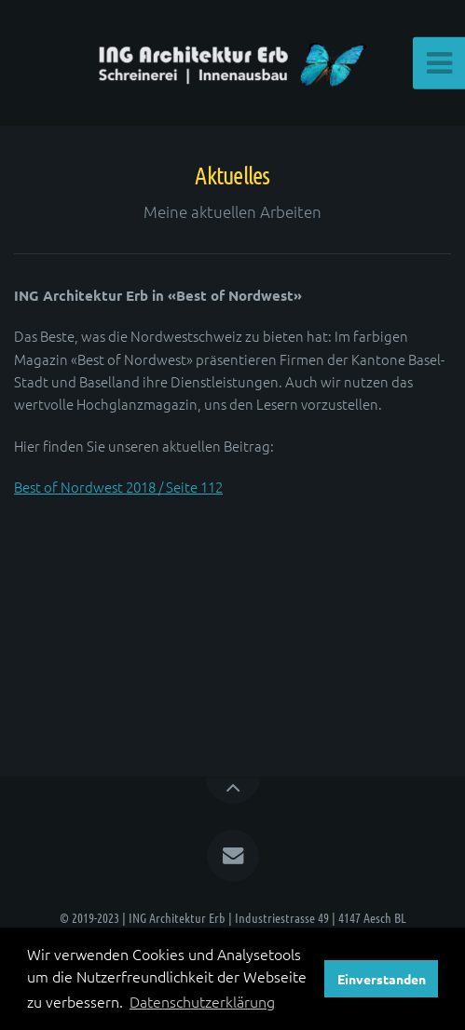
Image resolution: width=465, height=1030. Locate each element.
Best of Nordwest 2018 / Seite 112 (118, 486)
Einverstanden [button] (381, 978)
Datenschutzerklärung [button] (202, 1001)
